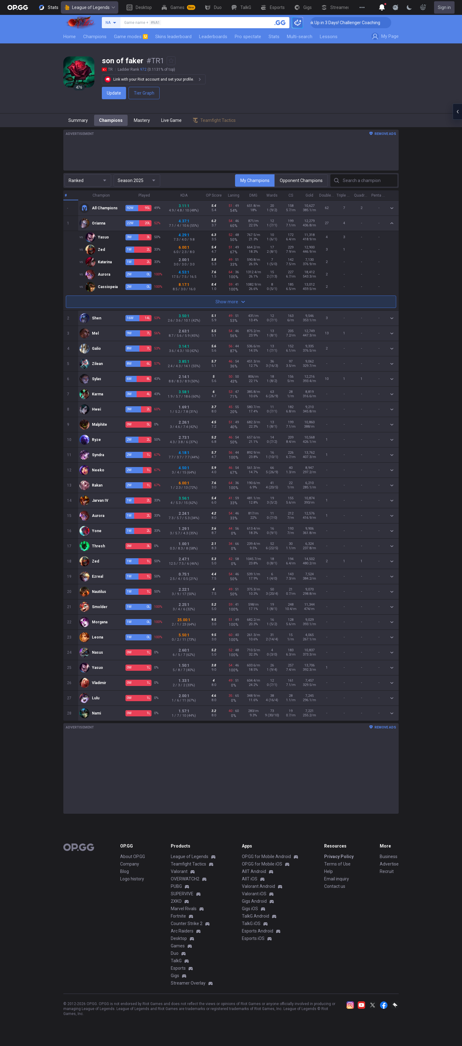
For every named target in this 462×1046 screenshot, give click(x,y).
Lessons (328, 36)
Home (69, 36)
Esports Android (257, 930)
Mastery (142, 120)
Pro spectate (248, 36)
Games (178, 945)
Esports (178, 968)
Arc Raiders (182, 930)
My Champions (255, 180)
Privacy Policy (339, 856)
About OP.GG (132, 856)
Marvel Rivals (184, 908)
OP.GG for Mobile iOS (262, 863)
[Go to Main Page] (17, 7)
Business (388, 856)
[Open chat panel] (457, 112)
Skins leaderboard (173, 36)
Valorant (179, 871)
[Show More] (382, 7)
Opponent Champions (301, 180)
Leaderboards (213, 36)
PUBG (176, 886)
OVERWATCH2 (185, 878)
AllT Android (254, 871)
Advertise (389, 863)
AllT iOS (249, 878)
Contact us (334, 886)
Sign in (444, 7)
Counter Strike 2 (186, 923)
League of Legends (89, 7)
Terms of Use (337, 863)
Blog (124, 871)
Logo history (132, 878)
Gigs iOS (250, 908)
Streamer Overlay (188, 983)
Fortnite (178, 916)
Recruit (387, 871)
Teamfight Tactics (188, 863)
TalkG (176, 960)
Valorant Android (258, 886)
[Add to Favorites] (171, 60)
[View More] (362, 7)
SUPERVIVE (182, 893)
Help (328, 871)
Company (129, 863)
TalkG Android (255, 916)
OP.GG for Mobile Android (266, 856)
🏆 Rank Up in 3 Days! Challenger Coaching (358, 22)
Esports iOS (253, 938)
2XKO (176, 901)
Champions (94, 36)
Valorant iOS (254, 893)
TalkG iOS (251, 923)
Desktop (179, 938)
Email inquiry (336, 878)
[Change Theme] (409, 7)
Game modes (131, 36)
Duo (175, 953)
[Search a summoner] (280, 22)
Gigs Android (254, 901)
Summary (78, 120)
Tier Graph (144, 93)
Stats (274, 36)
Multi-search (299, 36)
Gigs (175, 975)
